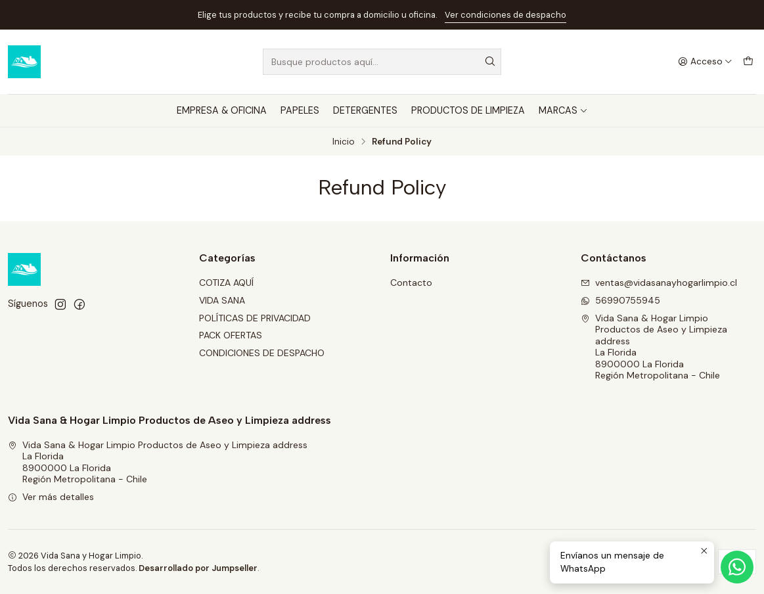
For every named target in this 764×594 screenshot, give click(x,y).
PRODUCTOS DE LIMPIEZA (468, 110)
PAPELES (300, 110)
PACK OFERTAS (230, 335)
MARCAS (563, 110)
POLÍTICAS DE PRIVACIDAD (255, 318)
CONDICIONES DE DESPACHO (262, 353)
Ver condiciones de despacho (505, 14)
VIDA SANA (222, 300)
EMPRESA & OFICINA (222, 110)
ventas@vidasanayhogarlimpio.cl (659, 282)
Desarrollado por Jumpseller (198, 568)
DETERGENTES (365, 110)
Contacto (411, 282)
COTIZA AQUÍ (226, 282)
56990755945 (620, 300)
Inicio (343, 142)
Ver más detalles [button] (51, 497)
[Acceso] (705, 62)
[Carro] (748, 62)
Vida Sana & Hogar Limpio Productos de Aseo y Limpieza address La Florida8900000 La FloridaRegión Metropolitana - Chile (654, 347)
